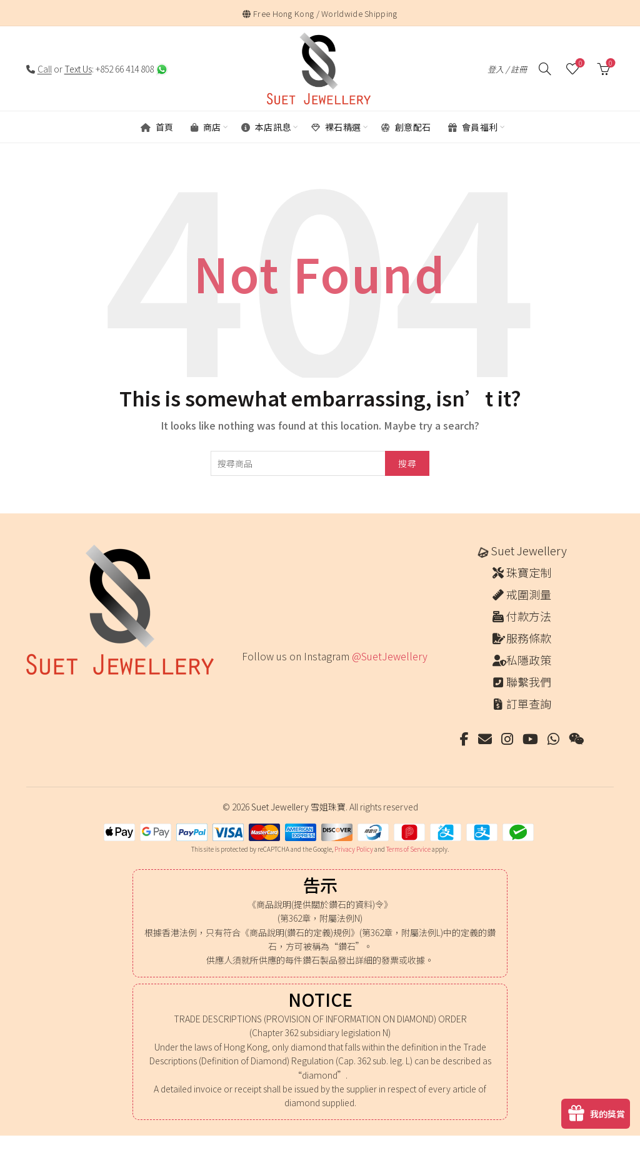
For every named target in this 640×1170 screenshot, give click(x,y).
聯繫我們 (528, 681)
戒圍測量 (528, 594)
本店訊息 (266, 127)
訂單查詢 (528, 703)
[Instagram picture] (246, 682)
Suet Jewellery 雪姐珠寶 (298, 806)
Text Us (78, 69)
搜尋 (407, 463)
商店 (206, 127)
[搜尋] (545, 68)
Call (45, 69)
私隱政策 (528, 660)
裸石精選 (336, 127)
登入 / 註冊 (507, 69)
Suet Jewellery (529, 550)
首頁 (157, 127)
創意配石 (406, 127)
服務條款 (528, 638)
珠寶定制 (528, 572)
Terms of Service (408, 849)
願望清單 (579, 63)
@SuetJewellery (390, 655)
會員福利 (473, 127)
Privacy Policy (353, 849)
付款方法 (528, 616)
